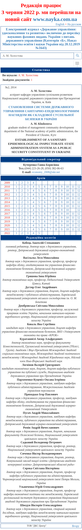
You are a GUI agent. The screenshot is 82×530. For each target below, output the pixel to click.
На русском (74, 24)
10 (67, 186)
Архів (41, 178)
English (60, 24)
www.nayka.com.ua (55, 19)
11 (73, 186)
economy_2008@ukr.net (46, 172)
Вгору (75, 526)
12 (78, 186)
